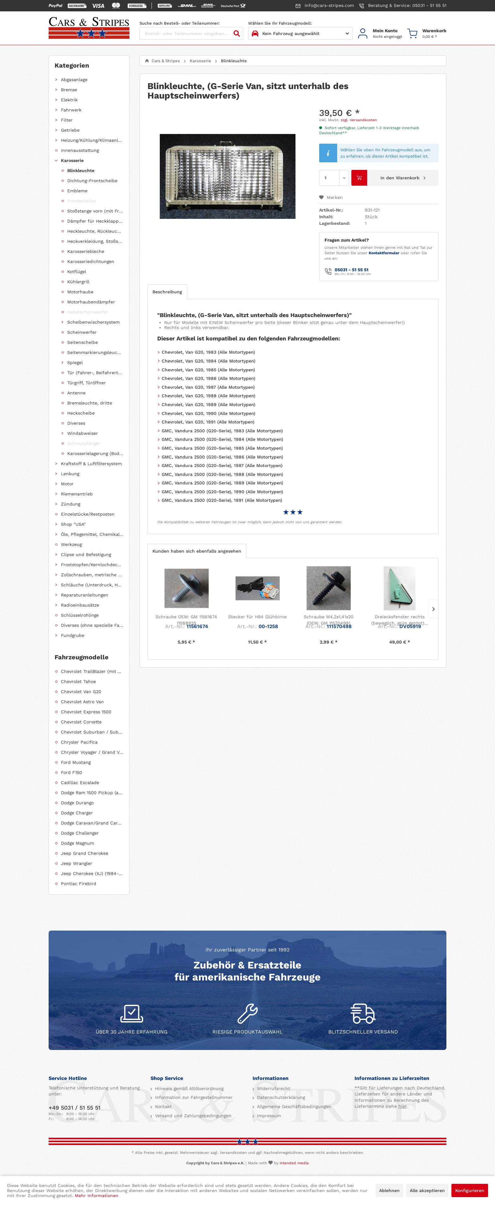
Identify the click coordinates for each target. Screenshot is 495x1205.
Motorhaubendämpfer (91, 301)
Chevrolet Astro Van (82, 701)
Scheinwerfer (82, 332)
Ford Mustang (76, 762)
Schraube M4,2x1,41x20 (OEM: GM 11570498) (329, 620)
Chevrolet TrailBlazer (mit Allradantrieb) (92, 671)
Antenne (76, 392)
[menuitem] (380, 33)
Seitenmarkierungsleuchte (95, 352)
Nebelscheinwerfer (87, 312)
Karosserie (72, 160)
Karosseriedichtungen (90, 261)
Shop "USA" (73, 524)
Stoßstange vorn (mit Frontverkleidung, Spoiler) (95, 210)
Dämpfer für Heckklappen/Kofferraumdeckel (95, 221)
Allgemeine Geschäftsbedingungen (293, 1106)
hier (402, 1106)
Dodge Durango (77, 802)
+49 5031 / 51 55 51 (74, 1107)
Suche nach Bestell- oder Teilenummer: (180, 23)
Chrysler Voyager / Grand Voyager (92, 752)
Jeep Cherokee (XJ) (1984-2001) (92, 873)
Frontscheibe (81, 200)
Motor (67, 483)
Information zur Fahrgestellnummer (193, 1097)
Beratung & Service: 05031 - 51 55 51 (402, 6)
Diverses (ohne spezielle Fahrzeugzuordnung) (92, 625)
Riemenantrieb (77, 493)
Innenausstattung (80, 150)
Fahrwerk (71, 109)
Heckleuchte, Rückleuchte (95, 231)
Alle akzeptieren (427, 1190)
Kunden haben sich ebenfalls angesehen (196, 551)
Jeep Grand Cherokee (84, 853)
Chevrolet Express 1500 (86, 711)
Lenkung (70, 473)
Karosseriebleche (85, 251)
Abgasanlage (74, 79)
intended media (294, 1163)
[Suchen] (236, 33)
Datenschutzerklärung (280, 1097)
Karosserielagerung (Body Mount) (95, 453)
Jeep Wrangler (76, 863)
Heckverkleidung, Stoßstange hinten (95, 241)
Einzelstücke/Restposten (88, 514)
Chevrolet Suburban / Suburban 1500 (92, 731)
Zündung (70, 504)
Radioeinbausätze (80, 605)
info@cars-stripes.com (324, 6)
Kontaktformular (384, 253)
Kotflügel (76, 271)
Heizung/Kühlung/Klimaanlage (92, 140)
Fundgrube (72, 635)
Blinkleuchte (80, 170)
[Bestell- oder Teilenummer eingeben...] (191, 33)
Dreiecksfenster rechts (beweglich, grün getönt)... (399, 620)
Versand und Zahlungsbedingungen (192, 1115)
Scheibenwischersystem (93, 322)
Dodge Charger (77, 812)
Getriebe (70, 130)
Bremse (69, 89)
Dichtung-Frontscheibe (92, 180)
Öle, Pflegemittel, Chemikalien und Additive (92, 534)
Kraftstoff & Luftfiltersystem (91, 463)
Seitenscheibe (82, 342)
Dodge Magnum (77, 843)
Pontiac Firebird (78, 883)
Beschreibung (167, 291)
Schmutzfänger (83, 443)
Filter (67, 120)
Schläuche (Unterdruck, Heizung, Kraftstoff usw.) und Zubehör (92, 584)
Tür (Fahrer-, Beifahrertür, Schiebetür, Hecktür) (95, 372)
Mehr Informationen (96, 1195)
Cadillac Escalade (80, 782)
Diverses (76, 423)
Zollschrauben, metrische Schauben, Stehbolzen (92, 574)
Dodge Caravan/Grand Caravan (92, 822)
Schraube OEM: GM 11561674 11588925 (186, 620)
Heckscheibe (81, 413)
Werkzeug (71, 544)
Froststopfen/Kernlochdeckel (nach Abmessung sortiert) (92, 564)
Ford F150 (71, 772)
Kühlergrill (78, 281)
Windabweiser (82, 433)
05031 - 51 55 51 (351, 269)
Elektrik (69, 99)
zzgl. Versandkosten (359, 120)
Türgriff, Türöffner (86, 382)
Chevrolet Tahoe (78, 681)
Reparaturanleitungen (84, 594)
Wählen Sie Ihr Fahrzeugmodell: (280, 23)
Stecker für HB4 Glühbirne (257, 616)
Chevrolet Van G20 (81, 691)
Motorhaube (80, 291)
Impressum (268, 1115)
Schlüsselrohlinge (80, 615)
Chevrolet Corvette (81, 721)
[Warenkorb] (426, 33)
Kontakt (162, 1106)
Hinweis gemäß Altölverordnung (188, 1088)
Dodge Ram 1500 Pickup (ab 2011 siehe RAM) (92, 792)
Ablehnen (389, 1190)
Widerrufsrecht (272, 1088)
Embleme (77, 190)
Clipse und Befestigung (86, 554)
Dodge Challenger (80, 833)
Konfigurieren (469, 1190)
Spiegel (75, 362)
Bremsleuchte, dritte (89, 402)
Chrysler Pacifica (79, 742)
